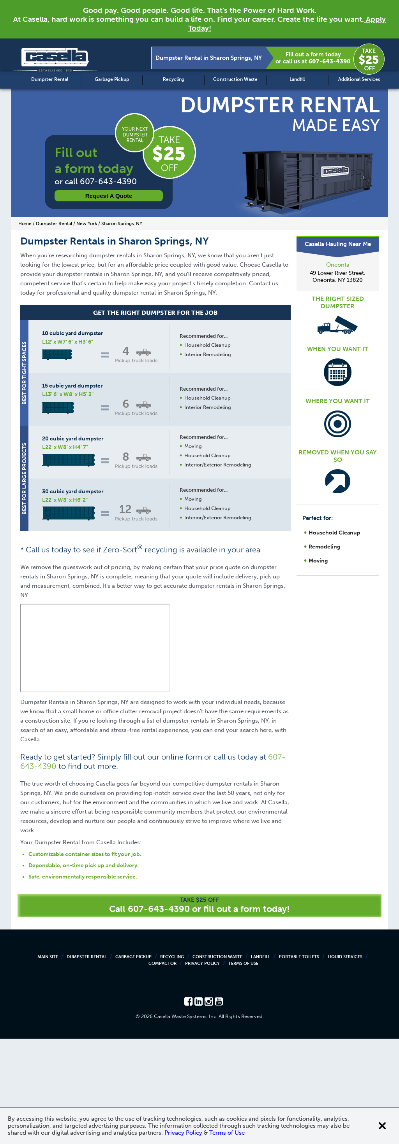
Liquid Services (345, 1062)
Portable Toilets (299, 1062)
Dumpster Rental (49, 79)
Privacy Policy (202, 1068)
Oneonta (338, 264)
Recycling (173, 79)
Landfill (297, 79)
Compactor (162, 1068)
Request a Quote (108, 195)
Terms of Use (243, 1068)
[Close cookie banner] (382, 1125)
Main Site (47, 1062)
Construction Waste (235, 79)
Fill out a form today (313, 54)
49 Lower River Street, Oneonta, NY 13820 (337, 276)
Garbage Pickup (112, 79)
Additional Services (359, 79)
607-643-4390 (330, 61)
